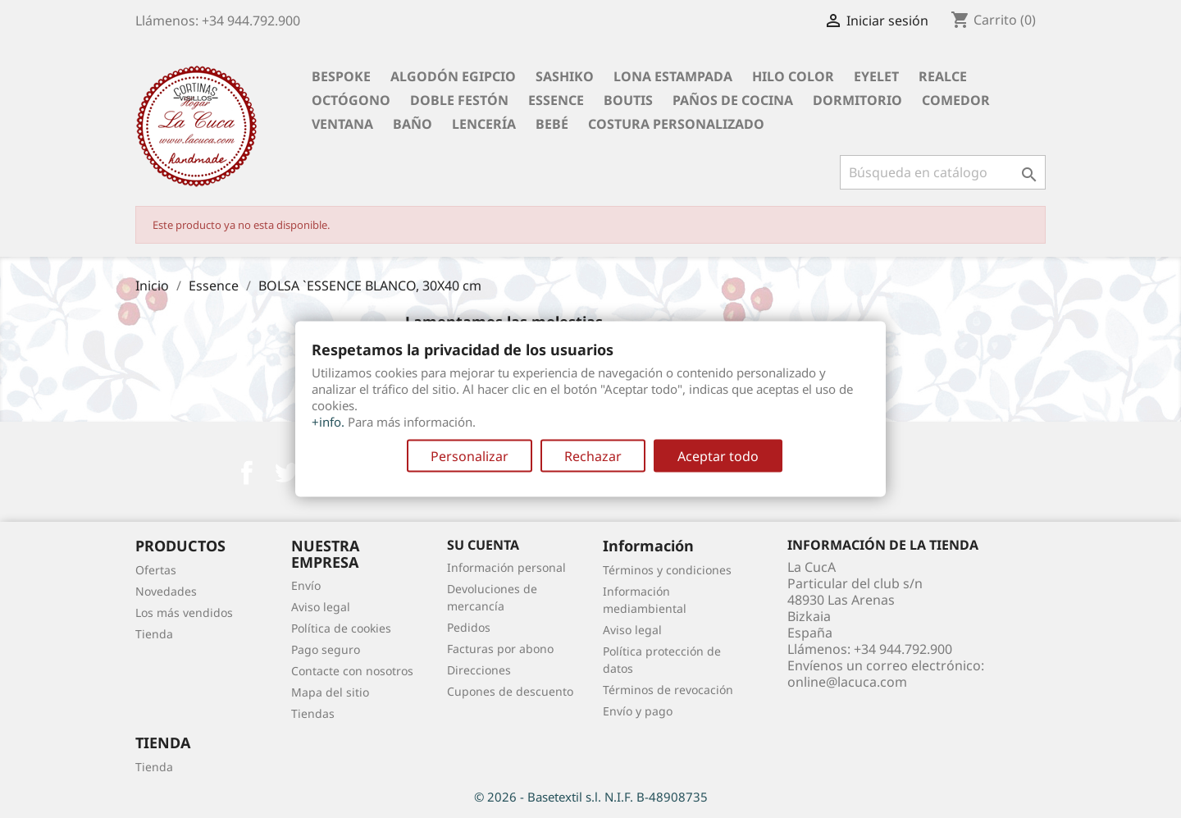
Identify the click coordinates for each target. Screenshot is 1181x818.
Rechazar (593, 456)
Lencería (484, 124)
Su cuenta (483, 545)
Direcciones (479, 670)
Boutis (628, 100)
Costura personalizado (676, 124)
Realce (943, 76)
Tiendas (313, 713)
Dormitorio (857, 100)
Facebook (246, 472)
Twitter (286, 472)
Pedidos (468, 627)
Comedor (956, 100)
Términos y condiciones (667, 570)
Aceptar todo (718, 456)
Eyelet (876, 76)
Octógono (351, 100)
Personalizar (469, 456)
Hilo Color (793, 76)
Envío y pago (638, 711)
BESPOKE (341, 76)
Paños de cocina (733, 100)
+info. (328, 422)
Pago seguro (325, 649)
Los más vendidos (184, 612)
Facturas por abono (500, 648)
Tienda (154, 634)
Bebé (552, 124)
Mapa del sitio (330, 692)
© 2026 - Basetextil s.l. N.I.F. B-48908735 (591, 796)
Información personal (506, 567)
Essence (556, 100)
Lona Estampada (672, 76)
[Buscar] (943, 172)
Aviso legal (320, 607)
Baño (412, 124)
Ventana (342, 124)
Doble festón (459, 100)
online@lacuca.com (847, 682)
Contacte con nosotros (352, 671)
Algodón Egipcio (453, 76)
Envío (306, 585)
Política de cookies (341, 628)
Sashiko (565, 76)
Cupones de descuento (510, 691)
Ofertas (155, 570)
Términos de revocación (668, 689)
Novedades (166, 591)
